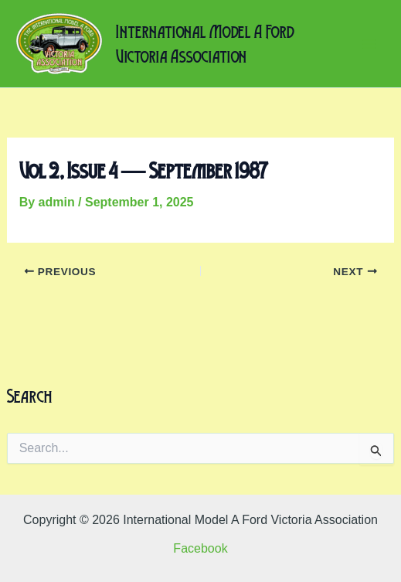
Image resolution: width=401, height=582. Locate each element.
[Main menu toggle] (369, 44)
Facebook (200, 548)
